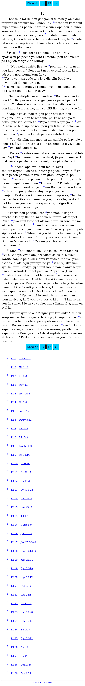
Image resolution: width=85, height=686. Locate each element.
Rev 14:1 (26, 594)
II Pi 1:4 (25, 463)
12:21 (14, 586)
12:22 (14, 594)
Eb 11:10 (26, 603)
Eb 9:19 (25, 629)
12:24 (14, 621)
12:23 (14, 612)
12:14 (14, 498)
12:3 (13, 385)
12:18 (14, 551)
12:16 (14, 524)
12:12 (14, 481)
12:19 (14, 559)
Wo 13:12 (25, 358)
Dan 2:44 (26, 664)
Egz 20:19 (27, 568)
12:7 (13, 428)
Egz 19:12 (27, 577)
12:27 (14, 656)
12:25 (14, 638)
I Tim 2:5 (26, 621)
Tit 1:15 (25, 516)
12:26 (14, 647)
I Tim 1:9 (26, 524)
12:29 (14, 673)
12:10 (14, 463)
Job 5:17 (24, 411)
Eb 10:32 (24, 393)
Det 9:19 (26, 586)
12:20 (14, 577)
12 (49, 3)
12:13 (14, 489)
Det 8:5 (23, 428)
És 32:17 (26, 472)
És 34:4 (25, 656)
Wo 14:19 (26, 498)
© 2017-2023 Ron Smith (42, 682)
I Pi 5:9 (23, 437)
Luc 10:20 (27, 612)
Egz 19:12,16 (29, 551)
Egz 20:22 (27, 638)
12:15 (14, 507)
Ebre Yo (32, 3)
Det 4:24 (26, 673)
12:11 (14, 472)
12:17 (14, 542)
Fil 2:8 (23, 376)
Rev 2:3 (23, 385)
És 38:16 (24, 455)
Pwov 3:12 (25, 419)
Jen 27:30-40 (28, 542)
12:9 (13, 446)
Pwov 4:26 (27, 489)
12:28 (14, 664)
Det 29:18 (27, 507)
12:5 (13, 411)
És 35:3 (25, 481)
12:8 (13, 437)
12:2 (13, 367)
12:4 (13, 393)
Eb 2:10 (24, 367)
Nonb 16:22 (26, 446)
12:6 (13, 419)
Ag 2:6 (25, 647)
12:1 (13, 358)
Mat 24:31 (27, 559)
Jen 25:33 (26, 533)
